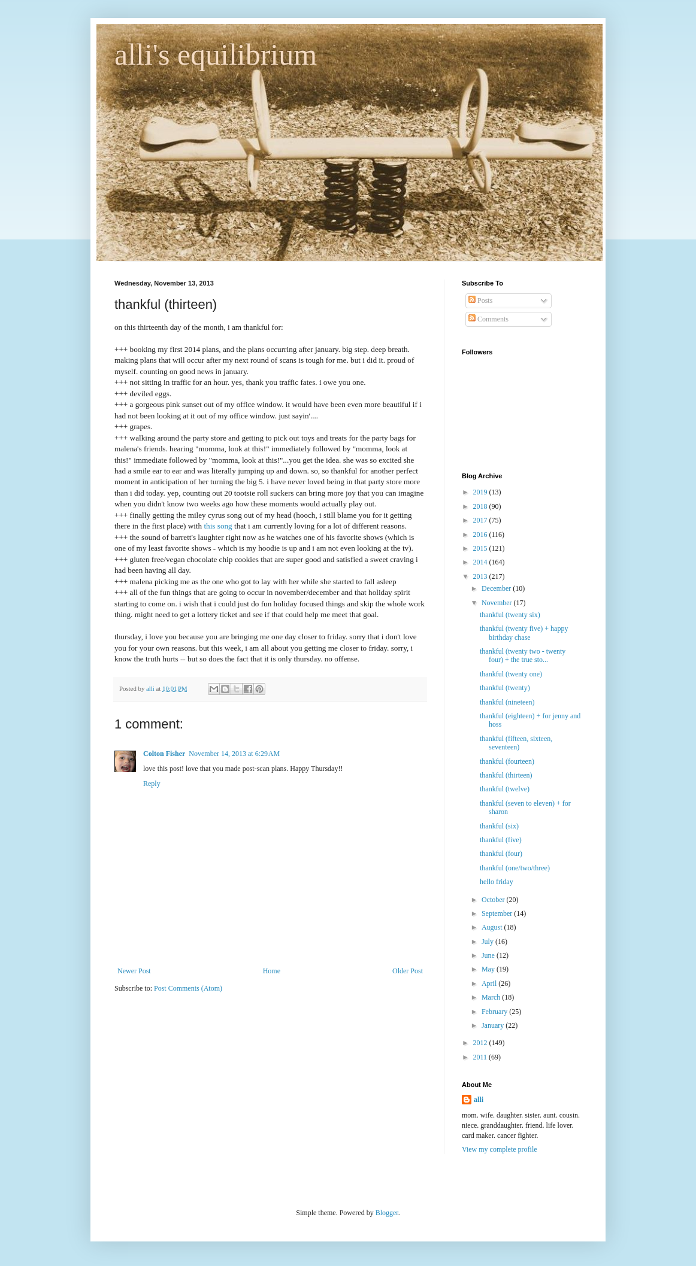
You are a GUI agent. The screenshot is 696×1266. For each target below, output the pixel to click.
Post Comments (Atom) (188, 988)
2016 (481, 534)
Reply (152, 783)
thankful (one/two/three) (515, 868)
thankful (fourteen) (507, 761)
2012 (481, 1043)
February (495, 1011)
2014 (481, 562)
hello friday (496, 882)
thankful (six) (499, 826)
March (492, 997)
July (488, 941)
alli (478, 1099)
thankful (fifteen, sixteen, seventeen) (516, 742)
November (498, 603)
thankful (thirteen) (506, 775)
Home (271, 971)
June (489, 955)
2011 (481, 1057)
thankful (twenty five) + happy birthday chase (524, 632)
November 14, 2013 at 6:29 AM (234, 753)
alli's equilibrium (215, 54)
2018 (481, 506)
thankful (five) (501, 840)
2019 (481, 492)
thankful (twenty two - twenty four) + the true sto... (522, 655)
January (494, 1025)
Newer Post (134, 971)
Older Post (407, 971)
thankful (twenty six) (510, 615)
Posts (480, 300)
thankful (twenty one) (511, 674)
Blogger (387, 1213)
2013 (481, 576)
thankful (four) (501, 853)
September (498, 913)
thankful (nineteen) (507, 702)
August (493, 927)
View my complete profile (499, 1149)
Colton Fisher (164, 753)
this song (218, 525)
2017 (481, 520)
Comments (488, 319)
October (494, 899)
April (490, 983)
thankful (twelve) (504, 789)
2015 (481, 548)
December (497, 588)
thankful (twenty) (505, 688)
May (489, 969)
